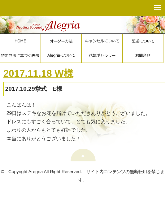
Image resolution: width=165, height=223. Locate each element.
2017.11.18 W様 (38, 73)
